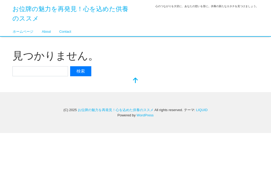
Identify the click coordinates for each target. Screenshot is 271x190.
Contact (65, 32)
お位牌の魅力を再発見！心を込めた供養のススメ (115, 110)
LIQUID (201, 110)
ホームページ (23, 32)
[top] (135, 80)
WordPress (145, 115)
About (46, 32)
